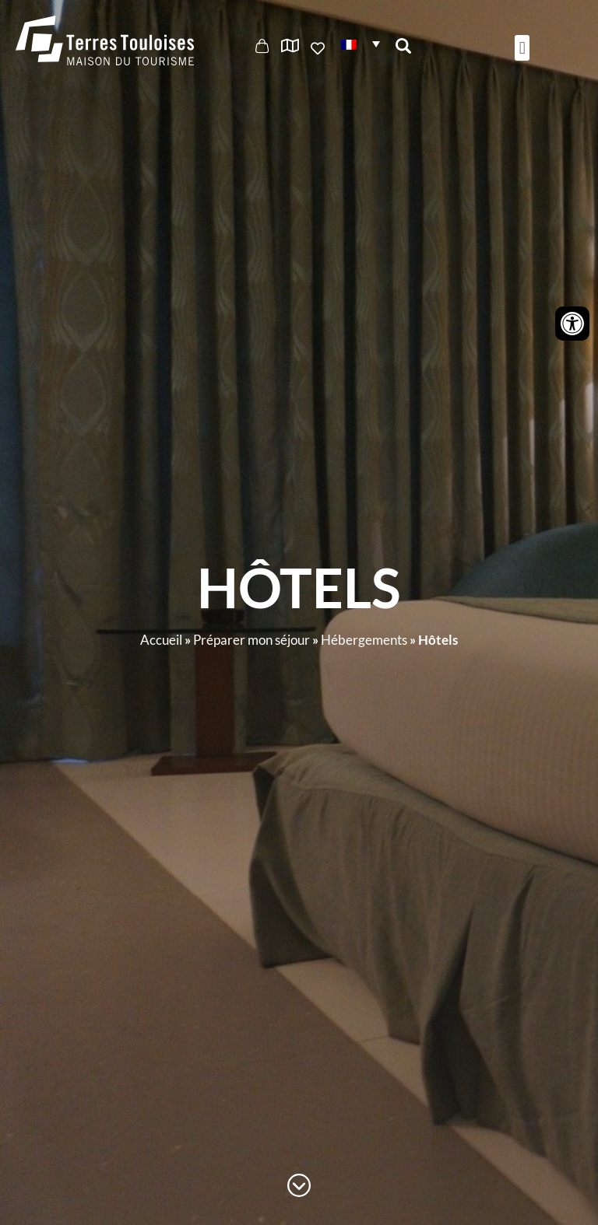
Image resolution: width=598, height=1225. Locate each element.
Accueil (161, 640)
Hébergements (364, 640)
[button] (360, 43)
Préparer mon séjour (251, 640)
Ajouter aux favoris (319, 48)
